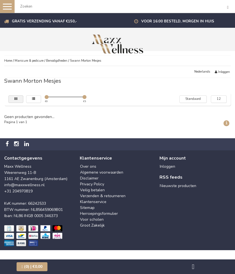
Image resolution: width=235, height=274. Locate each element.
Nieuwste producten (178, 185)
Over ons (88, 166)
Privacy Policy (92, 184)
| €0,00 (32, 266)
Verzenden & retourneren (103, 196)
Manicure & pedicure (29, 61)
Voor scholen (92, 219)
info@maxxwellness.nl (24, 185)
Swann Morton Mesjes (85, 61)
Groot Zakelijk (92, 225)
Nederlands (202, 72)
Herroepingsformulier (99, 213)
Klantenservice (93, 201)
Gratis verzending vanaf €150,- (44, 21)
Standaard (193, 99)
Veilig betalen (92, 190)
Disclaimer (89, 178)
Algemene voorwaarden (101, 172)
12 (219, 99)
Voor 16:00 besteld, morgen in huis (177, 21)
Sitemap (87, 207)
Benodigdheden (56, 61)
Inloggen (222, 72)
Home (8, 61)
